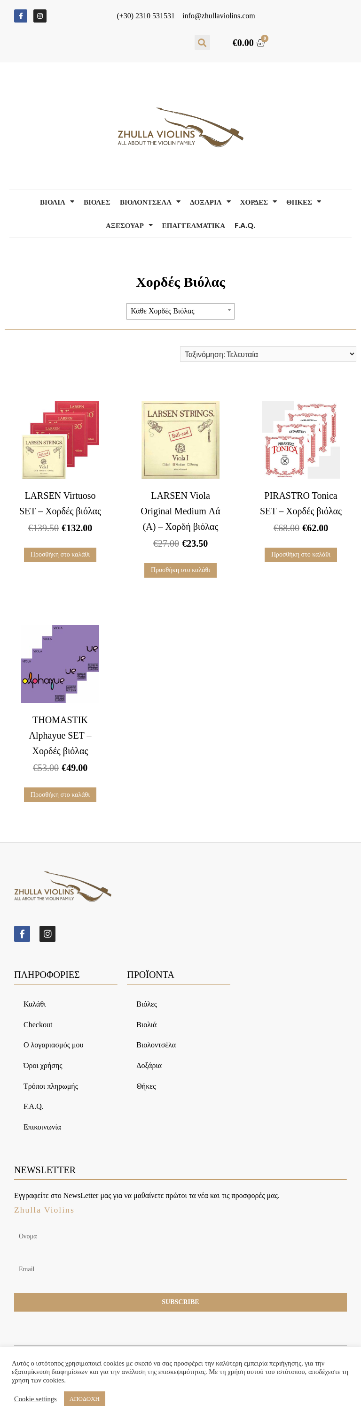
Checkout (38, 1026)
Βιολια (57, 201)
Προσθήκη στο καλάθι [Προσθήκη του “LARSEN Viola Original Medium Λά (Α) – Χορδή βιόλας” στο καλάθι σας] (180, 569)
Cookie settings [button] (35, 1399)
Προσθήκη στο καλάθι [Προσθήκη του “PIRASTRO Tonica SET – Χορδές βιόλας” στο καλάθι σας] (300, 554)
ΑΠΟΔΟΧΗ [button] (85, 1398)
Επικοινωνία (42, 1128)
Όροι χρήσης (43, 1066)
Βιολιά (146, 1026)
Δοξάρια (149, 1066)
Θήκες (146, 1087)
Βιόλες (146, 1005)
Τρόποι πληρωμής (51, 1087)
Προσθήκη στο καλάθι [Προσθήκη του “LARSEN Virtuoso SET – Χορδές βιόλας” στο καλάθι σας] (60, 554)
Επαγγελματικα (193, 225)
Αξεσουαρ (129, 225)
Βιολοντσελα (150, 201)
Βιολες (97, 202)
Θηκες (303, 201)
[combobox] (180, 311)
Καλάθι (35, 1005)
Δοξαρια (210, 201)
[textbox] (180, 311)
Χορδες (258, 201)
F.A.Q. (245, 225)
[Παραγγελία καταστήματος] (268, 354)
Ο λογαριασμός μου (53, 1046)
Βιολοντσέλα (156, 1046)
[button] (202, 42)
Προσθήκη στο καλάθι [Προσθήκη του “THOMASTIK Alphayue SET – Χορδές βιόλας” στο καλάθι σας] (60, 794)
